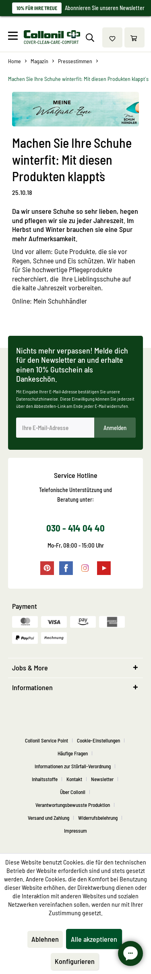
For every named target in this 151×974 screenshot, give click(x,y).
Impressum (75, 830)
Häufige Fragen (73, 753)
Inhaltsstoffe (45, 779)
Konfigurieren (75, 961)
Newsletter (102, 779)
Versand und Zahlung (48, 818)
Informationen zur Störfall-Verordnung (73, 766)
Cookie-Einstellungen (98, 740)
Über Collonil (72, 792)
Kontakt (74, 779)
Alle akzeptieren (94, 939)
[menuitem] (15, 37)
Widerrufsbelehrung (98, 818)
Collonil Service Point (46, 740)
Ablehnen (45, 939)
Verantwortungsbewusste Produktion (72, 805)
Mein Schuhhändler (60, 300)
